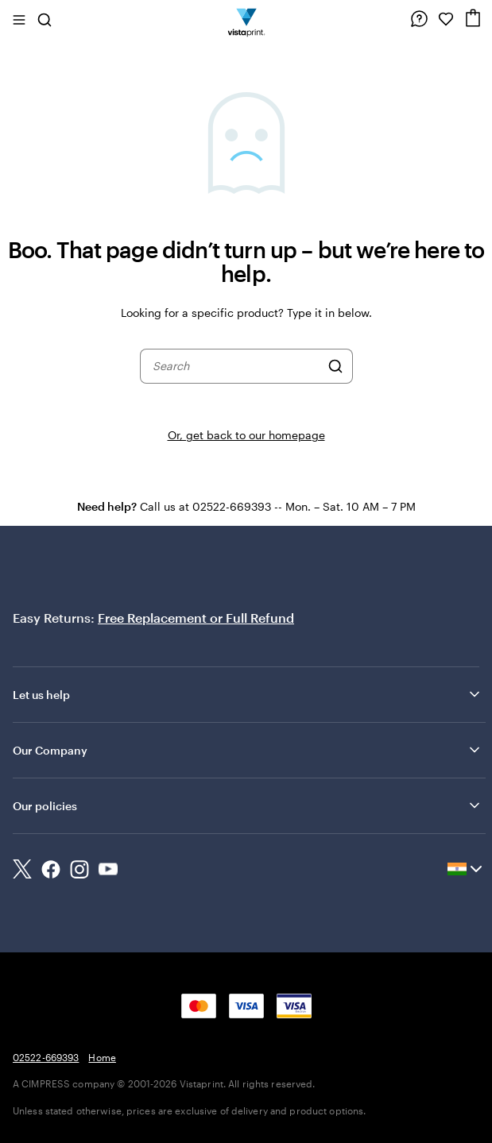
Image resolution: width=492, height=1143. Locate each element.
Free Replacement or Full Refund (196, 617)
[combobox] (236, 366)
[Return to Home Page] (246, 19)
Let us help (247, 694)
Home (101, 1057)
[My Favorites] (446, 19)
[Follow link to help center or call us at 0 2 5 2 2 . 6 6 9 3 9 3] (419, 19)
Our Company (247, 750)
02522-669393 (46, 1057)
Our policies (247, 805)
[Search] (335, 366)
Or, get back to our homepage (246, 435)
